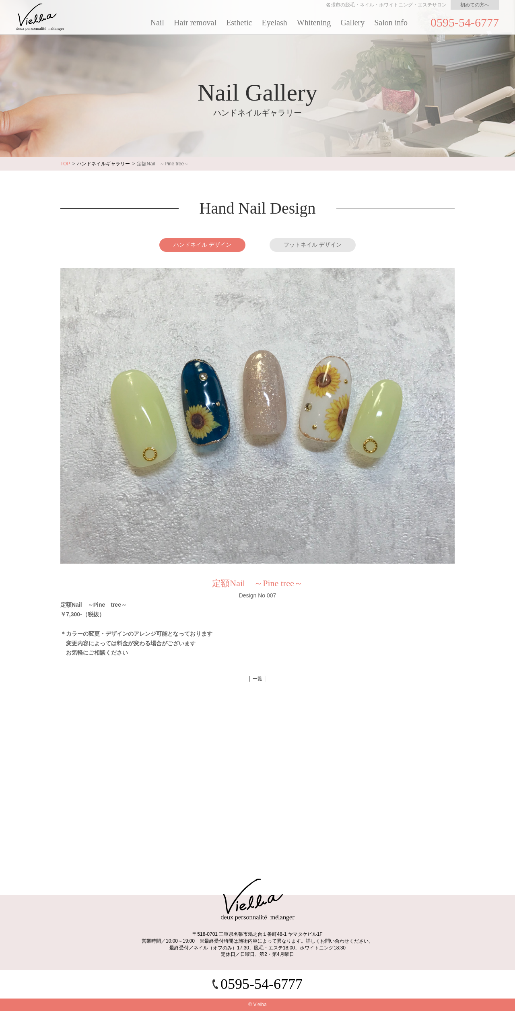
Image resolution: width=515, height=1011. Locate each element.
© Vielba (257, 1004)
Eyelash (274, 22)
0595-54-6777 (465, 22)
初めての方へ (474, 5)
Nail (157, 22)
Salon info (391, 22)
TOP (65, 164)
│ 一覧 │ (257, 679)
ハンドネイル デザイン (202, 244)
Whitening (314, 22)
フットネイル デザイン (313, 244)
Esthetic (239, 22)
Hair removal (195, 22)
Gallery (352, 22)
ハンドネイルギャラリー (103, 164)
